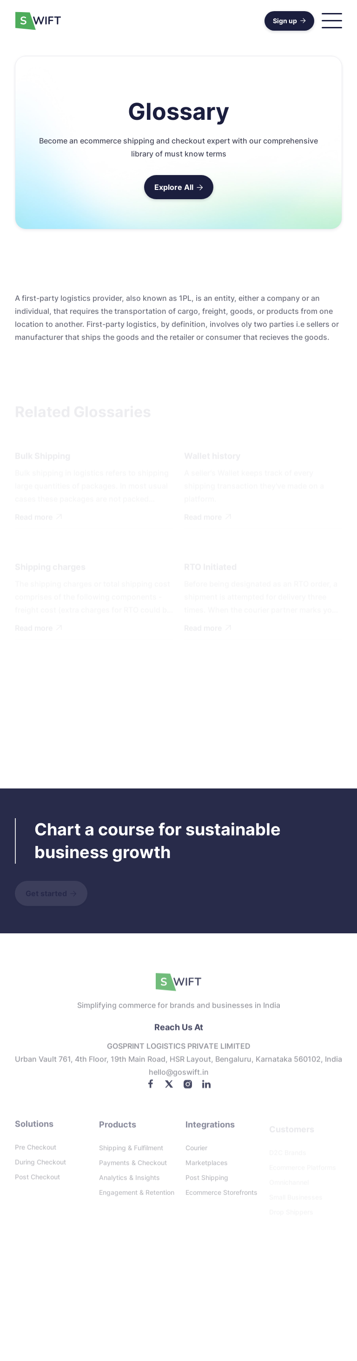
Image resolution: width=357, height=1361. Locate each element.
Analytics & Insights (129, 1180)
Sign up (289, 21)
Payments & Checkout (133, 1165)
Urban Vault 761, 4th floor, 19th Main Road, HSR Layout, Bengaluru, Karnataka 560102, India (178, 1062)
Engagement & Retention (136, 1195)
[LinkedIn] (206, 1086)
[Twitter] (169, 1086)
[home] (38, 21)
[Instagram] (187, 1086)
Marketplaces (206, 1165)
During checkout (40, 1164)
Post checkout (37, 1179)
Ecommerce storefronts (221, 1195)
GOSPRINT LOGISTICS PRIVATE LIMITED (179, 1049)
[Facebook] (150, 1086)
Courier (196, 1150)
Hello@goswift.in (179, 1075)
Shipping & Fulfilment (131, 1150)
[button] (332, 20)
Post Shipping (206, 1180)
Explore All (178, 187)
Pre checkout (35, 1149)
